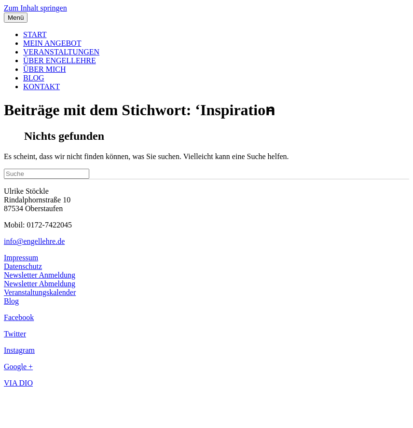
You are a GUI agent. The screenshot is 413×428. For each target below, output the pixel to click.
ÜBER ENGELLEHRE (59, 60)
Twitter (15, 334)
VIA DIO (18, 383)
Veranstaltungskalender (40, 292)
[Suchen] (46, 174)
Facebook (19, 317)
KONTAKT (41, 86)
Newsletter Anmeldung (39, 275)
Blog (11, 301)
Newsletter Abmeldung (39, 284)
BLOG (33, 78)
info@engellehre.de (34, 241)
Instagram (19, 350)
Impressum (21, 258)
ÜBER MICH (44, 69)
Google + (18, 366)
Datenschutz (23, 266)
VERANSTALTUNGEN (61, 52)
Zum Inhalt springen (35, 8)
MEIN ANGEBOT (52, 43)
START (34, 34)
